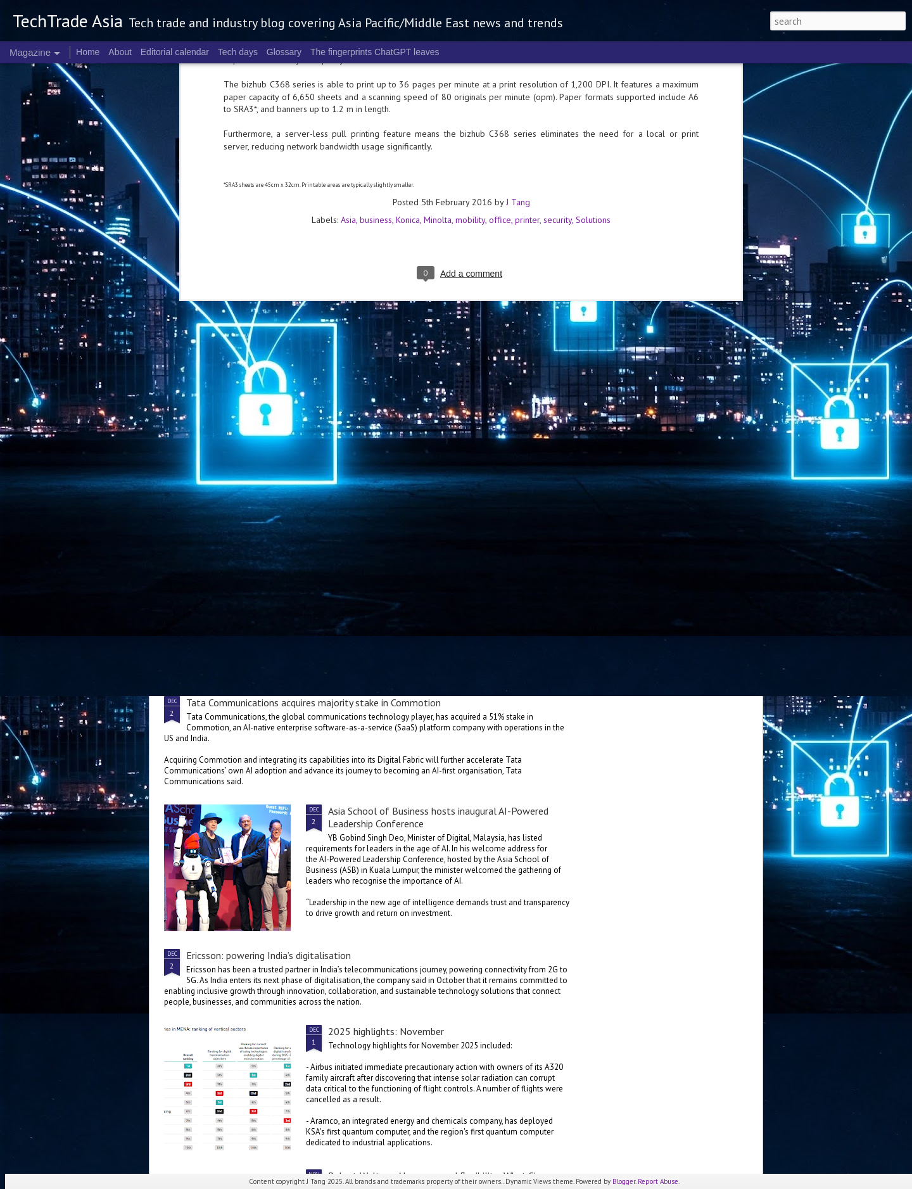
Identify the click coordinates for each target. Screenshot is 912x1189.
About (120, 52)
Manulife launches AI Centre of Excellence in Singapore (684, 464)
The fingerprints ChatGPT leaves (375, 52)
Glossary (284, 52)
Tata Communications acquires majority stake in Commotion (313, 702)
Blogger (623, 1181)
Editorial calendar (175, 52)
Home (87, 52)
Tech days (238, 52)
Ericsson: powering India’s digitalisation (268, 955)
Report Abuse (658, 1181)
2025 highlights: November (386, 1031)
